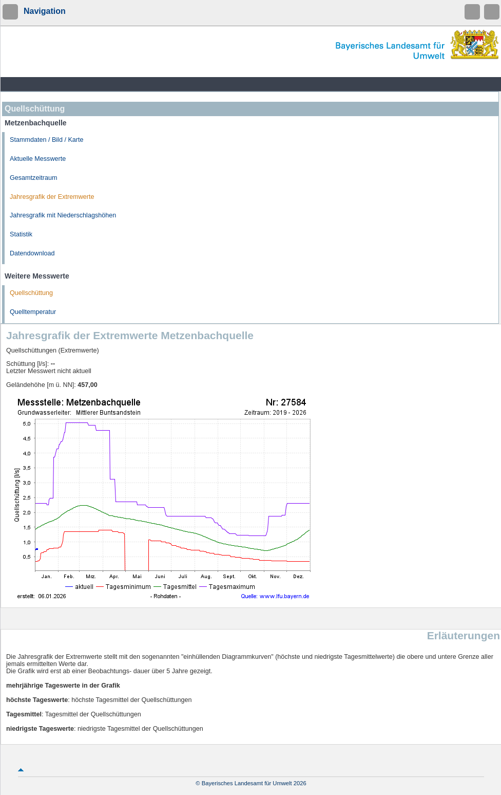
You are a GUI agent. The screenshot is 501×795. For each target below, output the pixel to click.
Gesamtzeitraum (33, 177)
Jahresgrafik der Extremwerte (52, 196)
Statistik (21, 234)
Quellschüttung (31, 293)
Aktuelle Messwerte (38, 158)
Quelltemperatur (33, 312)
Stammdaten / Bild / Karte (47, 139)
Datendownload (32, 253)
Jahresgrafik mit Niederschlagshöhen (63, 215)
